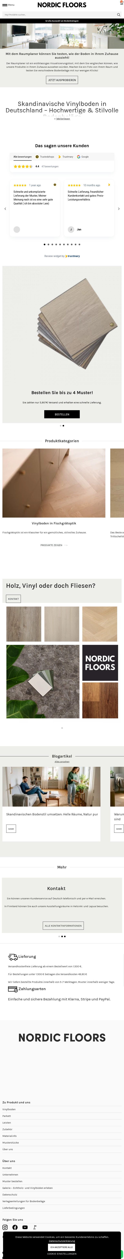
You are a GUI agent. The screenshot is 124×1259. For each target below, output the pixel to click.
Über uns (7, 1149)
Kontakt (7, 1167)
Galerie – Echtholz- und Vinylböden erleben (27, 1187)
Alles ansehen (62, 761)
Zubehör (7, 1129)
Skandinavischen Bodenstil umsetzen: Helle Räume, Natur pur (52, 814)
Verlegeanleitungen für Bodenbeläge (23, 1201)
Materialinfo (9, 1135)
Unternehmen (10, 1174)
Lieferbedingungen (13, 1207)
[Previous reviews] (5, 209)
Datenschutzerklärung (62, 1240)
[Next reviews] (119, 209)
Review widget (52, 256)
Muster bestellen (12, 1181)
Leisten (6, 1122)
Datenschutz (9, 1194)
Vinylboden (9, 1109)
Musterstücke (10, 1142)
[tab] (44, 244)
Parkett (6, 1116)
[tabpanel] (62, 55)
